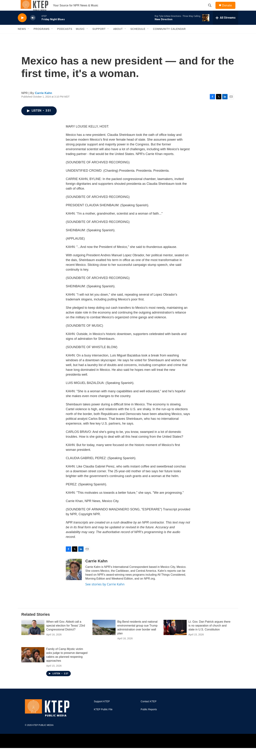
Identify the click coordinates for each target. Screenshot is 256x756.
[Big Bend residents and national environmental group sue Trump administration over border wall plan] (104, 635)
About (118, 36)
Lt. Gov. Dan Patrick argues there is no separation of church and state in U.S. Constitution (209, 633)
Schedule (137, 36)
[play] (22, 26)
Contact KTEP (148, 709)
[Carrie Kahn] (74, 577)
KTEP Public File (103, 717)
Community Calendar (169, 36)
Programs (42, 36)
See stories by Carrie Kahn (104, 592)
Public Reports (149, 717)
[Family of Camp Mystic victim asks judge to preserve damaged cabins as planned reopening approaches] (32, 662)
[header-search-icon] (211, 9)
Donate (229, 9)
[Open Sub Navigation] (28, 36)
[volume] (33, 26)
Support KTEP (102, 709)
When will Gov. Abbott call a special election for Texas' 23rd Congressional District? (65, 633)
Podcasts (64, 36)
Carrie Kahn (43, 101)
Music (80, 36)
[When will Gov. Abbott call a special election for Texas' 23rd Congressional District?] (32, 635)
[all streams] (225, 26)
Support (99, 36)
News (22, 36)
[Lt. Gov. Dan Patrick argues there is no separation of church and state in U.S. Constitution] (175, 635)
